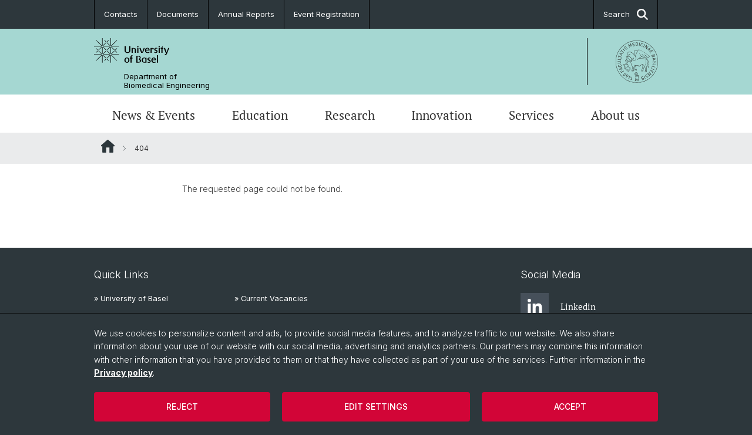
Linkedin (558, 307)
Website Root (108, 146)
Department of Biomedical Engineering (167, 81)
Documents (178, 14)
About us (615, 115)
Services (531, 115)
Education (260, 115)
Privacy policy (123, 372)
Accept (570, 407)
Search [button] (625, 14)
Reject (182, 407)
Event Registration (327, 14)
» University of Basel (131, 298)
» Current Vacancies (271, 298)
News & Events (153, 115)
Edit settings (376, 407)
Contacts (120, 14)
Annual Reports (246, 14)
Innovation (441, 115)
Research (350, 115)
